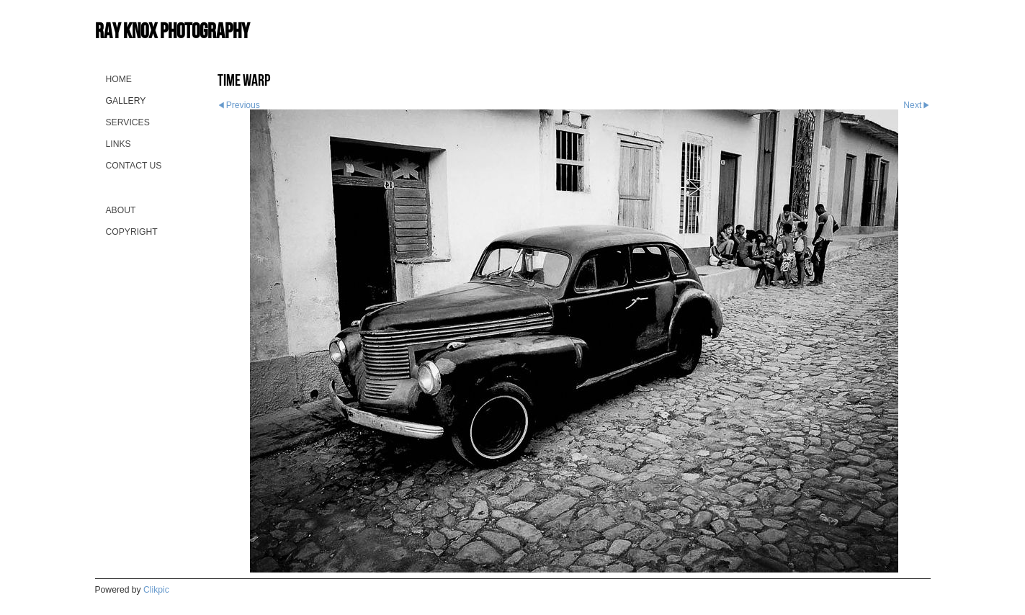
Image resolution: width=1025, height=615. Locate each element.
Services (128, 122)
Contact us (134, 166)
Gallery (126, 101)
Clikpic (156, 590)
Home (119, 79)
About (121, 210)
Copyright (132, 232)
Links (118, 144)
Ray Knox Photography (172, 30)
